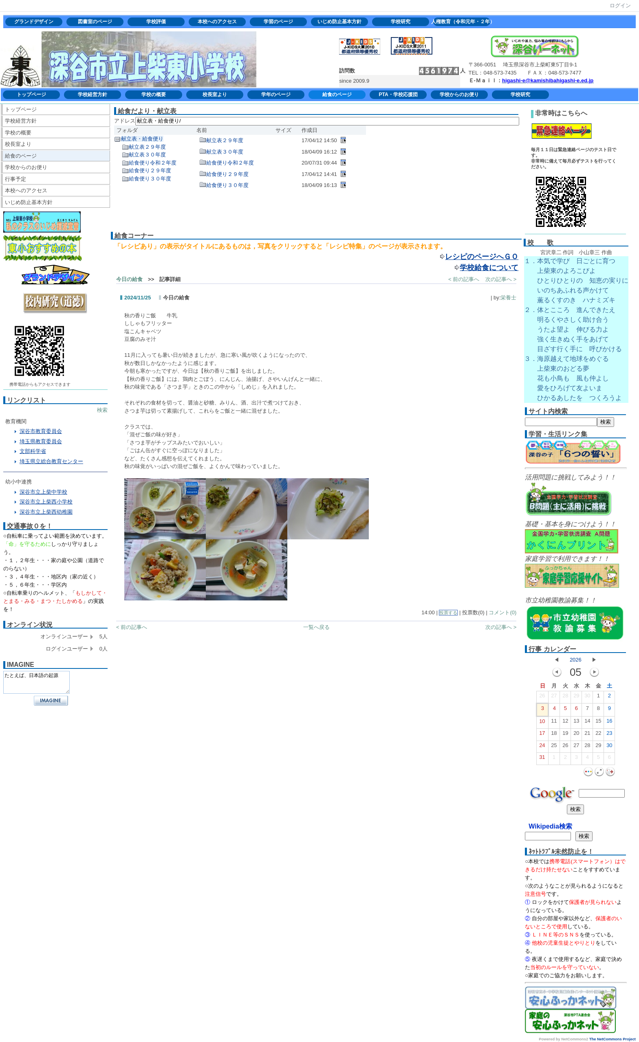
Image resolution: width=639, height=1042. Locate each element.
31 (542, 759)
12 (565, 723)
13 (576, 723)
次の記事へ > (500, 279)
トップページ (31, 94)
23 (609, 735)
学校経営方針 (92, 94)
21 (587, 735)
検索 (102, 410)
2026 (576, 660)
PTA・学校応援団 (398, 94)
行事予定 (15, 179)
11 (554, 723)
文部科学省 (33, 451)
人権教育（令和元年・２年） (461, 21)
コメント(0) (502, 612)
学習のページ (278, 21)
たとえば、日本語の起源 (36, 682)
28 (565, 697)
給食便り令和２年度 (152, 163)
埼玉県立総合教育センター (51, 461)
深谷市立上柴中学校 (43, 492)
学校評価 (156, 21)
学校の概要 (153, 94)
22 (598, 735)
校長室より (215, 94)
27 (554, 697)
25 (554, 747)
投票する (448, 612)
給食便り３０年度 (150, 179)
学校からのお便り (459, 94)
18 (554, 735)
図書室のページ (95, 21)
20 (576, 735)
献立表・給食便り (142, 139)
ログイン (620, 5)
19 (565, 735)
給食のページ (337, 94)
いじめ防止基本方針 (339, 21)
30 (587, 697)
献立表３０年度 (147, 155)
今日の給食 (129, 279)
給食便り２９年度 (150, 170)
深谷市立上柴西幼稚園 (46, 512)
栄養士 (508, 298)
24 (542, 747)
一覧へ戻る (316, 627)
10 (542, 723)
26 (542, 697)
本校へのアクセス (217, 21)
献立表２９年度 (147, 147)
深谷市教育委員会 (41, 431)
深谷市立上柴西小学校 (46, 502)
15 (598, 723)
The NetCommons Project (612, 1039)
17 (542, 735)
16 (609, 723)
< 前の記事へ (463, 279)
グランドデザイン (33, 21)
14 (587, 723)
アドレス (124, 121)
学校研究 (400, 21)
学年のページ (276, 94)
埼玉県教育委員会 (41, 441)
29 (576, 697)
